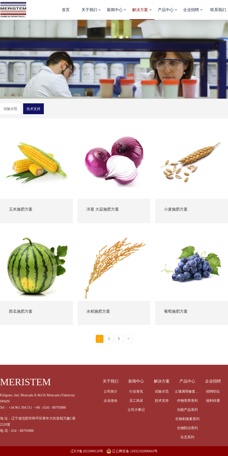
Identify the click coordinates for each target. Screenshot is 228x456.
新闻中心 (116, 10)
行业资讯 (136, 391)
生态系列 (187, 437)
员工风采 (136, 400)
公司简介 (110, 391)
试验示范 (10, 109)
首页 (66, 10)
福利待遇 (213, 400)
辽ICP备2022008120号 (86, 451)
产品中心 (167, 10)
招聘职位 (213, 391)
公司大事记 (136, 410)
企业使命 (110, 400)
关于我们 (91, 10)
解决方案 (141, 10)
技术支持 (33, 109)
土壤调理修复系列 (187, 391)
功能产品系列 (187, 410)
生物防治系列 (187, 428)
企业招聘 (192, 10)
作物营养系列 (187, 400)
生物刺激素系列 (187, 419)
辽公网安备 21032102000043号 (132, 451)
